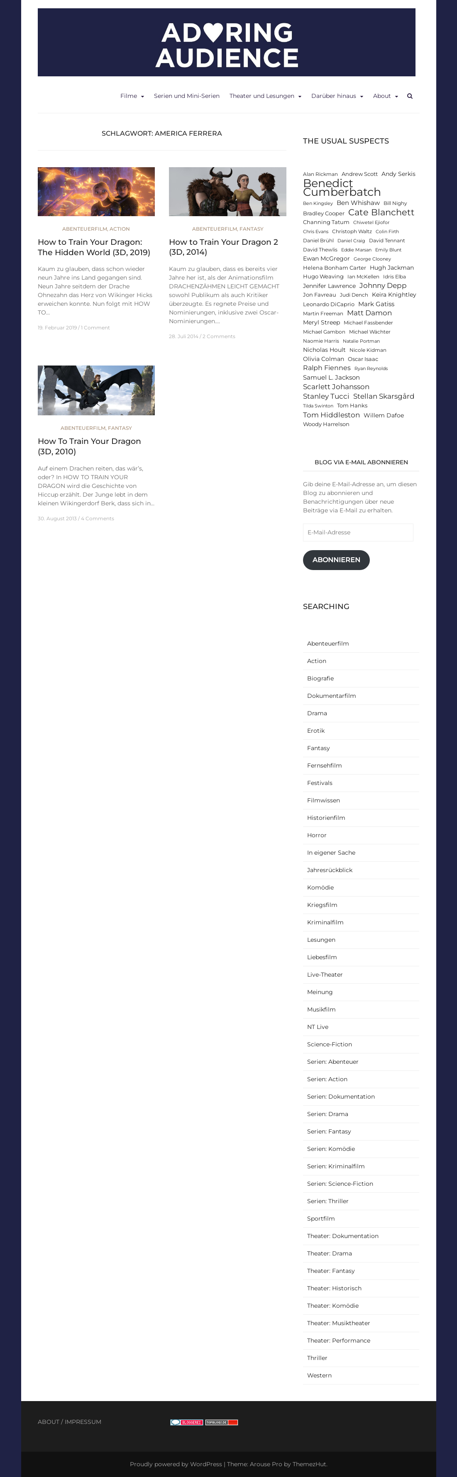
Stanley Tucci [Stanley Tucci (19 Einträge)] (326, 396)
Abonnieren (336, 560)
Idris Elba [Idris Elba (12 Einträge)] (394, 277)
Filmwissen (323, 800)
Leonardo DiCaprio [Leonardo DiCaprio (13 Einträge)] (328, 304)
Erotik (316, 730)
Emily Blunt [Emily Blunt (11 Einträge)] (388, 250)
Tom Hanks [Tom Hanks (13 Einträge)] (352, 405)
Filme (128, 96)
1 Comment (95, 327)
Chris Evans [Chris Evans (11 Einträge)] (315, 231)
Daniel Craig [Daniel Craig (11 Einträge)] (351, 241)
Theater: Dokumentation (343, 1236)
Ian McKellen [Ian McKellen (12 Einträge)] (363, 277)
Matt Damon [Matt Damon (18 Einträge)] (369, 313)
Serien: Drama (327, 1114)
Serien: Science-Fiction (340, 1183)
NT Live (317, 1027)
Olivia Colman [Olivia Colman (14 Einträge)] (323, 359)
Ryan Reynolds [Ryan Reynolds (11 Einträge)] (371, 368)
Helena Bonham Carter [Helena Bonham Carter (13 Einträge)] (334, 268)
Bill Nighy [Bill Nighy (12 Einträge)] (395, 203)
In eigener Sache (331, 852)
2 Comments (219, 336)
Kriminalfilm (325, 922)
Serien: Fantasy (329, 1131)
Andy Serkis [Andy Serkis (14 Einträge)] (398, 174)
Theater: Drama (329, 1253)
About (382, 96)
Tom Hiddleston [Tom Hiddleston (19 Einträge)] (331, 414)
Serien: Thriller (328, 1201)
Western (319, 1375)
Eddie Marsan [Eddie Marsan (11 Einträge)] (356, 250)
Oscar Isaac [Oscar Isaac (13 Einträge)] (363, 359)
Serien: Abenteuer (333, 1061)
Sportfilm (321, 1218)
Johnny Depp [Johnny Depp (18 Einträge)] (383, 285)
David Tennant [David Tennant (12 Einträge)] (387, 241)
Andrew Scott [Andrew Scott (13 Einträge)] (360, 174)
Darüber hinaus (333, 96)
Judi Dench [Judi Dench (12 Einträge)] (354, 295)
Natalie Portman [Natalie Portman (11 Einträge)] (361, 341)
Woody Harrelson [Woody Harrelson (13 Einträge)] (326, 424)
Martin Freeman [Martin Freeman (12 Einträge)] (323, 314)
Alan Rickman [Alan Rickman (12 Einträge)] (320, 174)
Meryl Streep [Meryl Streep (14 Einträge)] (321, 322)
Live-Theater (325, 974)
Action (120, 229)
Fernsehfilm (324, 765)
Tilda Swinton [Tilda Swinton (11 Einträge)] (318, 406)
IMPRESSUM (83, 1422)
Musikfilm (321, 1009)
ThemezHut (309, 1464)
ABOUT (48, 1422)
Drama (317, 713)
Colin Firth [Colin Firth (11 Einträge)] (387, 231)
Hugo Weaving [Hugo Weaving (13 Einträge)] (323, 276)
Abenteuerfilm (84, 229)
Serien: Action (327, 1079)
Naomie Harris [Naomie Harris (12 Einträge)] (321, 341)
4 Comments (97, 518)
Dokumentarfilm (331, 696)
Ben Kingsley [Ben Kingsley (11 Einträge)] (318, 203)
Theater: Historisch (334, 1288)
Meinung (320, 992)
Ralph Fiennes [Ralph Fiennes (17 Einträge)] (327, 367)
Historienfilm (326, 817)
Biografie (320, 678)
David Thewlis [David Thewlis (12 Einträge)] (320, 250)
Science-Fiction (329, 1044)
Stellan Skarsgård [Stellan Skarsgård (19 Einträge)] (384, 396)
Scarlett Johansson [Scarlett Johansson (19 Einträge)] (336, 386)
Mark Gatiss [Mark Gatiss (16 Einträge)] (376, 304)
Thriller (317, 1358)
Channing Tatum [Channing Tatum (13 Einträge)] (326, 222)
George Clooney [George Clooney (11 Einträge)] (372, 259)
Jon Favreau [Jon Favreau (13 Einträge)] (319, 295)
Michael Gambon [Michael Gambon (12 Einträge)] (324, 332)
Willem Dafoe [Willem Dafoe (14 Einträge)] (384, 415)
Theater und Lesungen (262, 96)
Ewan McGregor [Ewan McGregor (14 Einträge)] (326, 258)
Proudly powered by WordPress (176, 1464)
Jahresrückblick (329, 870)
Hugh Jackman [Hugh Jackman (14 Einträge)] (392, 267)
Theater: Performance (338, 1340)
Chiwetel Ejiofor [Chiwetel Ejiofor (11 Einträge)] (371, 222)
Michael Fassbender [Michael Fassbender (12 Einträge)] (368, 323)
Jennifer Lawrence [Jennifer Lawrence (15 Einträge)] (329, 286)
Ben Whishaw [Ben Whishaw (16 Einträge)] (358, 203)
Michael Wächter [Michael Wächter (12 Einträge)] (370, 332)
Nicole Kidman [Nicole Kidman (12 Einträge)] (367, 350)
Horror (317, 835)
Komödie (320, 887)
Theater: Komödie (333, 1305)
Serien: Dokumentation (341, 1096)
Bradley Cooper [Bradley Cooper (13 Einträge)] (324, 213)
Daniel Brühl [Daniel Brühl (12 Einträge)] (318, 241)
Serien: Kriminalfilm (336, 1166)
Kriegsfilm (322, 905)
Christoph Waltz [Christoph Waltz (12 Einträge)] (352, 231)
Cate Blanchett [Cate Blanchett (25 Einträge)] (381, 212)
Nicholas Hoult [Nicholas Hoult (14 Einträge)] (324, 349)
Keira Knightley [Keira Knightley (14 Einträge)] (394, 294)
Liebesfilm (322, 957)
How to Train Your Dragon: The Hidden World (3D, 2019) (94, 247)
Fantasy (251, 229)
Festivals (319, 783)
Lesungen (321, 939)
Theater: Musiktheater (338, 1323)
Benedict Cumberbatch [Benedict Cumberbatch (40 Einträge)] (342, 187)
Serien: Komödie (331, 1149)
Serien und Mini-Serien (187, 96)
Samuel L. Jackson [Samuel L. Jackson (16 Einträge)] (331, 377)
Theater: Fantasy (331, 1271)
